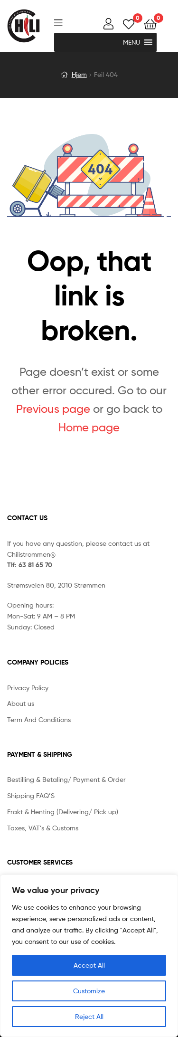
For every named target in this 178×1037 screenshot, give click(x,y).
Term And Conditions (39, 719)
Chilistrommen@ (31, 554)
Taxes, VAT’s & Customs (42, 828)
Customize (89, 991)
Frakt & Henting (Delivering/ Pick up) (62, 812)
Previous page (53, 409)
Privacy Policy (27, 688)
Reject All (89, 1016)
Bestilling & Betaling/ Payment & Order (66, 779)
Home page (89, 427)
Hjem (79, 74)
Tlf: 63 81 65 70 (29, 565)
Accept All (89, 965)
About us (20, 703)
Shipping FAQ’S (31, 795)
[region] (89, 956)
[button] (131, 42)
